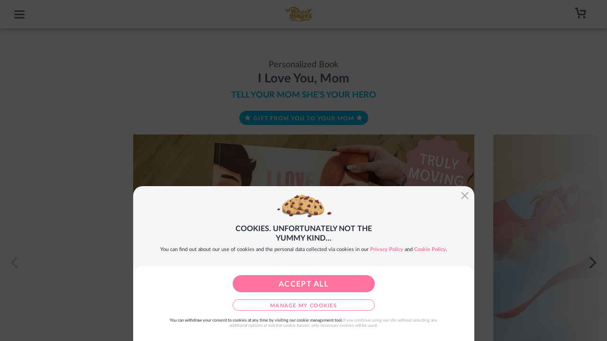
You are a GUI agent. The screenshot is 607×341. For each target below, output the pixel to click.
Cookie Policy (430, 249)
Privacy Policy (386, 249)
